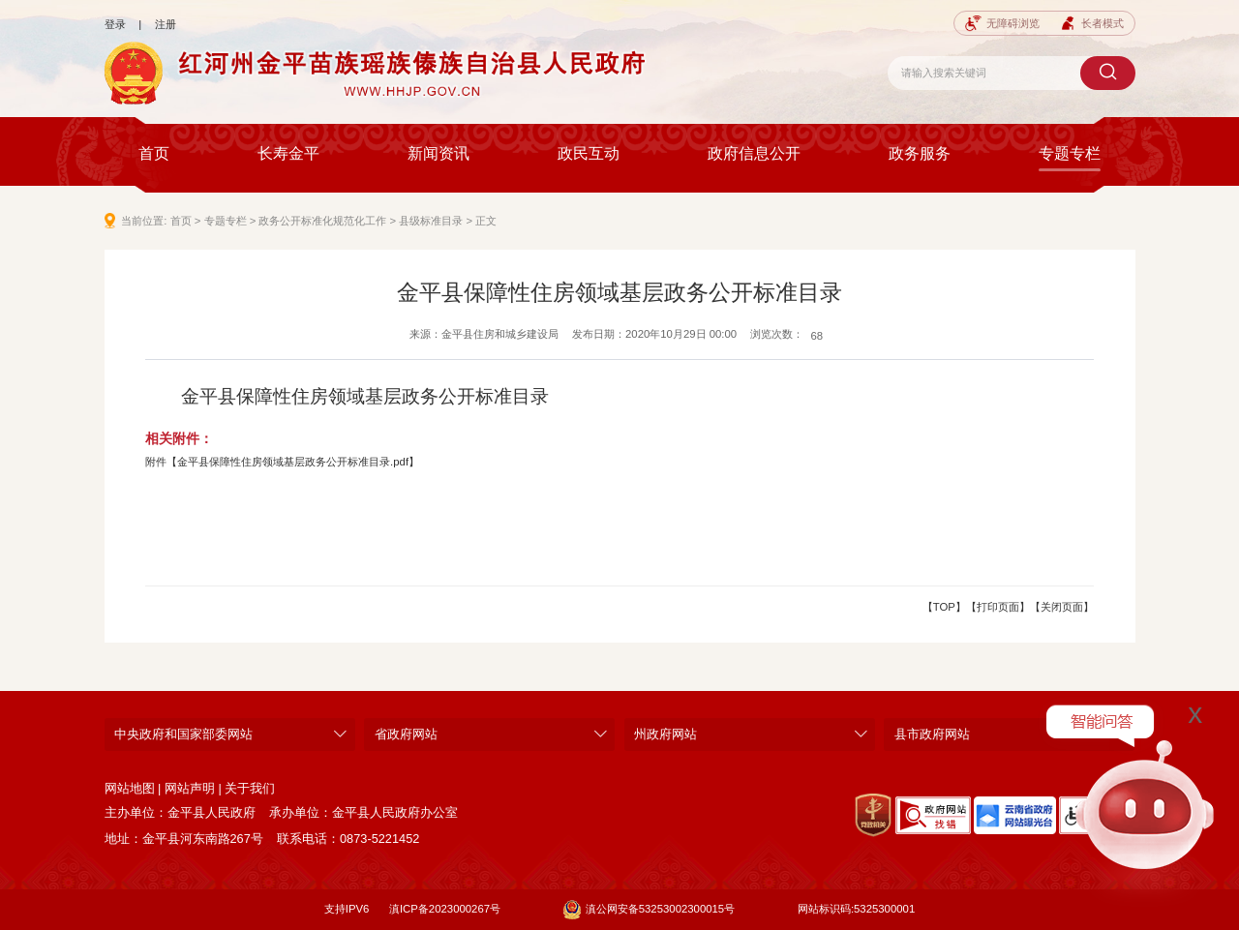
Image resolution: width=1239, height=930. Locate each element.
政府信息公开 (754, 153)
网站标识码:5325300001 (856, 909)
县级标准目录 (431, 220)
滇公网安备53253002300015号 (649, 909)
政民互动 (589, 153)
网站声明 (190, 788)
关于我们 (250, 788)
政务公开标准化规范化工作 (322, 220)
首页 (153, 153)
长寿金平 (288, 153)
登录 (115, 24)
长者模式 (1092, 23)
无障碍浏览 (1002, 23)
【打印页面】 (998, 607)
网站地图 (130, 788)
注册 (165, 24)
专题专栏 (1070, 153)
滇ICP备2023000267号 (444, 909)
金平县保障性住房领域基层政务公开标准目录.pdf (292, 461)
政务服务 (920, 153)
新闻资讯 (438, 153)
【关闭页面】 (1062, 607)
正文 (486, 220)
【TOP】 (944, 607)
